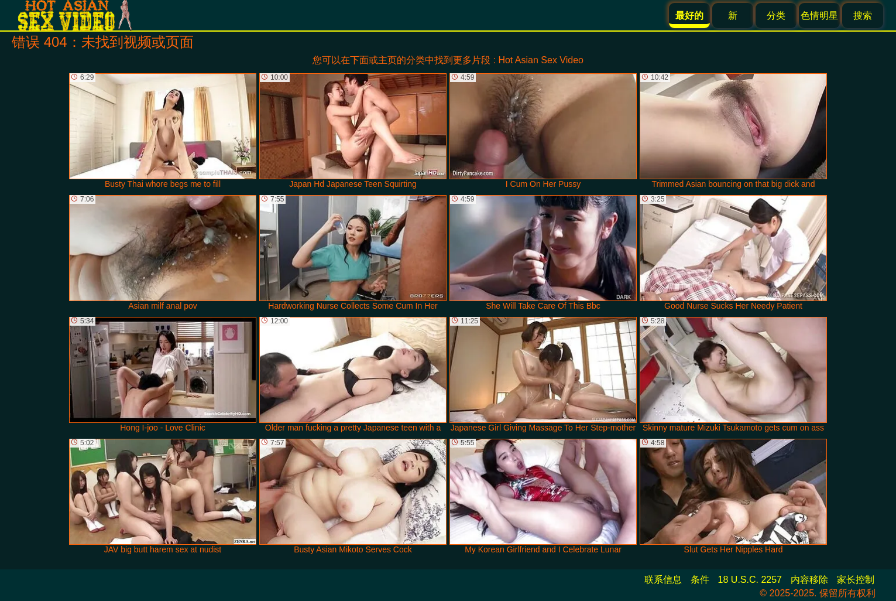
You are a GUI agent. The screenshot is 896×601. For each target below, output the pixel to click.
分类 (776, 16)
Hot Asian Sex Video (540, 60)
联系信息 (663, 580)
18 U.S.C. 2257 (750, 580)
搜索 (862, 16)
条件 (700, 580)
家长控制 (855, 580)
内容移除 (809, 580)
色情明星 (819, 16)
